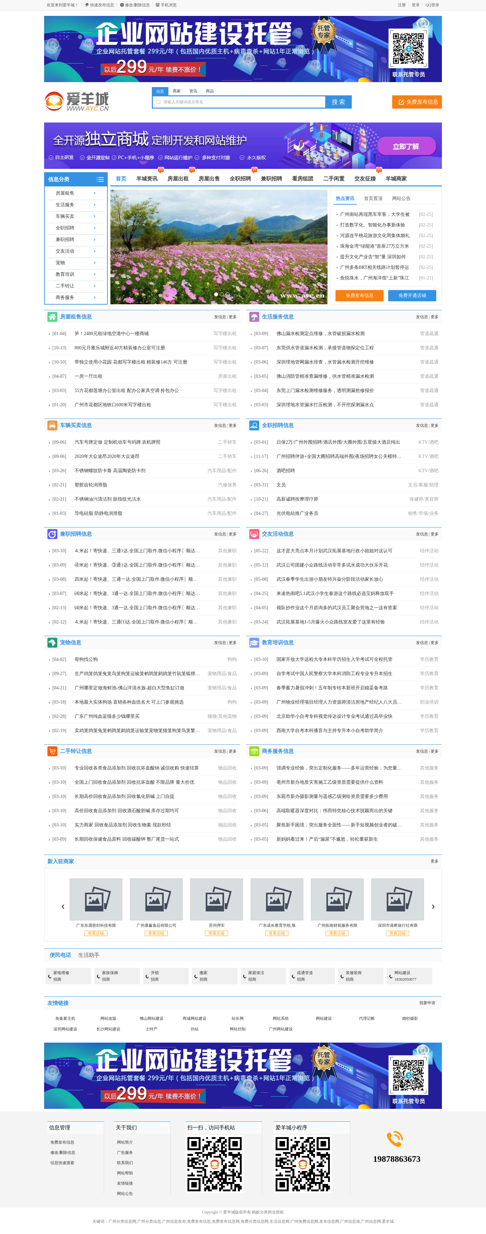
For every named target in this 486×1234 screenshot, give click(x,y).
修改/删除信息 (137, 5)
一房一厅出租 (88, 376)
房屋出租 (227, 376)
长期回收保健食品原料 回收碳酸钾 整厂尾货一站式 (127, 839)
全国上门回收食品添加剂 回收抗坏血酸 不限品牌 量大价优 (134, 782)
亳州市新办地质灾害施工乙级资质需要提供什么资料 (329, 782)
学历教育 (429, 659)
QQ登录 (432, 5)
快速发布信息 (102, 5)
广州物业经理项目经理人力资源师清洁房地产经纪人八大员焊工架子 (346, 702)
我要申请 (427, 1003)
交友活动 (65, 251)
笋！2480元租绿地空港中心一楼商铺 (112, 333)
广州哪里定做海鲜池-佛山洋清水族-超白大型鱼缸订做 (129, 687)
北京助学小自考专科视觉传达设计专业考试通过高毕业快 (334, 716)
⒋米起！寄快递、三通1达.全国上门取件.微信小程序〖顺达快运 (140, 550)
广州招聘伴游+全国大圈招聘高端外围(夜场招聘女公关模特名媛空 (343, 456)
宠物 (60, 262)
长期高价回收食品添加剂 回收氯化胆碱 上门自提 (124, 796)
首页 (121, 178)
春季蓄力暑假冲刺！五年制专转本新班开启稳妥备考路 (332, 687)
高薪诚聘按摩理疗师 (297, 499)
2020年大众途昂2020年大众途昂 (107, 456)
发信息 (220, 317)
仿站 (195, 1029)
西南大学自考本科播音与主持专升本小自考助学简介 (329, 730)
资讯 (193, 91)
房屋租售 (65, 193)
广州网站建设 (281, 1029)
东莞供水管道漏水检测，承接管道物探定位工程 (325, 347)
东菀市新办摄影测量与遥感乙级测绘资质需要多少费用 (332, 796)
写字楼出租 (225, 333)
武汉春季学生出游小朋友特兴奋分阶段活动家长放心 (329, 579)
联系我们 (125, 1162)
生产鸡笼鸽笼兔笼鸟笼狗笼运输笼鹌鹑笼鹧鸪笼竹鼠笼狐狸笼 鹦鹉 (143, 673)
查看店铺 (96, 933)
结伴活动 (429, 550)
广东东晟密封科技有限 (96, 925)
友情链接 (125, 1183)
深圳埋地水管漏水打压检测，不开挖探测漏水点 (325, 404)
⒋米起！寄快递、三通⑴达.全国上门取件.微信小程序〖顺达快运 (141, 621)
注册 (402, 5)
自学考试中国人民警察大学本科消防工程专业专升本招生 (334, 673)
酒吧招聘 (285, 470)
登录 (416, 5)
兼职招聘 (65, 239)
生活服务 (65, 204)
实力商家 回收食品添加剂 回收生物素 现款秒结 (123, 824)
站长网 (238, 1018)
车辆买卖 (65, 216)
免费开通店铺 (412, 295)
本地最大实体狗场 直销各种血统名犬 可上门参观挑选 (129, 702)
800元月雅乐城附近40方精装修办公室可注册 (120, 347)
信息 (160, 91)
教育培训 (65, 274)
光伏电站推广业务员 (297, 513)
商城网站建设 (195, 1018)
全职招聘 (65, 227)
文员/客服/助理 (423, 484)
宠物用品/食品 (222, 673)
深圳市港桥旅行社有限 (398, 925)
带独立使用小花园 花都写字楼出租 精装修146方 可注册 (131, 362)
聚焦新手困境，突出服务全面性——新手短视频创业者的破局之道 (343, 824)
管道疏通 (429, 333)
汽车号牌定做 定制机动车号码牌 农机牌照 (117, 442)
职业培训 (429, 702)
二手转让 (65, 285)
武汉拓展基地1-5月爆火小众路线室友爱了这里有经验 (330, 621)
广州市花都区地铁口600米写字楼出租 (113, 404)
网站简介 (125, 1142)
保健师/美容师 (424, 499)
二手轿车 (227, 442)
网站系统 (281, 1018)
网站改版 (108, 1018)
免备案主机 (65, 1018)
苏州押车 (217, 925)
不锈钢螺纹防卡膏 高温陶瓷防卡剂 (110, 470)
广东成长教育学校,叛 (277, 925)
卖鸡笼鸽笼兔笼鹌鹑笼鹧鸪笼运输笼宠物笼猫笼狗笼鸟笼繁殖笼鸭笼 (144, 730)
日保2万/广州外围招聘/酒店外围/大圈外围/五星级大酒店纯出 (338, 442)
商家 (177, 91)
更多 (233, 317)
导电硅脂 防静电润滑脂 (98, 513)
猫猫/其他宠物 (222, 716)
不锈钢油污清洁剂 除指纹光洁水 (108, 499)
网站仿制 (238, 1029)
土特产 (151, 1029)
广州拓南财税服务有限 (337, 925)
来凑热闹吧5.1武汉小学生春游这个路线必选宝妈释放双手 (335, 593)
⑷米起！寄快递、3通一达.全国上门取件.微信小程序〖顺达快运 (140, 593)
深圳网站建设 (65, 1029)
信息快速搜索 (62, 1162)
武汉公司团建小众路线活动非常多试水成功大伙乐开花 (332, 565)
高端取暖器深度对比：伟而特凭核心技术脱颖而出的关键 (334, 810)
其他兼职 (227, 550)
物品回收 (227, 767)
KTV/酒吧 (428, 442)
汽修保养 (227, 484)
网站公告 (125, 1193)
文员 (281, 484)
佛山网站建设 (151, 1018)
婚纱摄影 (410, 1018)
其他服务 (429, 767)
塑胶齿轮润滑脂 (91, 484)
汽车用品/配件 (222, 470)
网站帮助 (125, 1173)
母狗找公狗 (86, 659)
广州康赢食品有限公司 (156, 925)
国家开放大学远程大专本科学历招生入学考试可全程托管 (334, 659)
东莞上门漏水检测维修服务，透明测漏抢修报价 (325, 390)
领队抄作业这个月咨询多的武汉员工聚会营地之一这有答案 (336, 607)
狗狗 (232, 659)
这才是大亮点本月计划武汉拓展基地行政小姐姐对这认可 (334, 550)
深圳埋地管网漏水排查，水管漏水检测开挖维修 (325, 362)
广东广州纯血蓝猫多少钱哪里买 (107, 716)
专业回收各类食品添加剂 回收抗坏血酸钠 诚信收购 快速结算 (137, 767)
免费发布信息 (422, 102)
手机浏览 (169, 5)
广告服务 (125, 1152)
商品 (210, 91)
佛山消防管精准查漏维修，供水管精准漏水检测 (325, 376)
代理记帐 (367, 1018)
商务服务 (65, 297)
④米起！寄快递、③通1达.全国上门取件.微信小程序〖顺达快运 (140, 565)
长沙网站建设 (108, 1029)
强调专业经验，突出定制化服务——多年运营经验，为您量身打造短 (346, 767)
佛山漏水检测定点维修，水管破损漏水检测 (320, 333)
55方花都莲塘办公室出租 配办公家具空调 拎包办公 (127, 390)
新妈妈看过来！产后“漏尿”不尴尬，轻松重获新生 (327, 839)
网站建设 (324, 1018)
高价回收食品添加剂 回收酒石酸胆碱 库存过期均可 (127, 810)
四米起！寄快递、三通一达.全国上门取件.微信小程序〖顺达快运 (141, 579)
